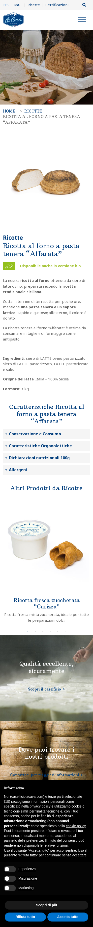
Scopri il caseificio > (46, 689)
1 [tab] (28, 631)
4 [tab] (50, 631)
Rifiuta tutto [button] (25, 917)
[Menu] (82, 20)
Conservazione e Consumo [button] (35, 434)
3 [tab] (42, 631)
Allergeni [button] (18, 469)
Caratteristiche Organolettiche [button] (40, 446)
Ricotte (33, 111)
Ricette (31, 4)
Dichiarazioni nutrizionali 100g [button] (39, 458)
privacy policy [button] (40, 806)
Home (9, 111)
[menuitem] (7, 5)
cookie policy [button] (76, 826)
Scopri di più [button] (46, 905)
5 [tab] (57, 631)
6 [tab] (65, 631)
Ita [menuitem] (6, 5)
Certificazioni (54, 4)
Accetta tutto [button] (67, 917)
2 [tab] (35, 631)
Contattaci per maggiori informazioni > (46, 775)
